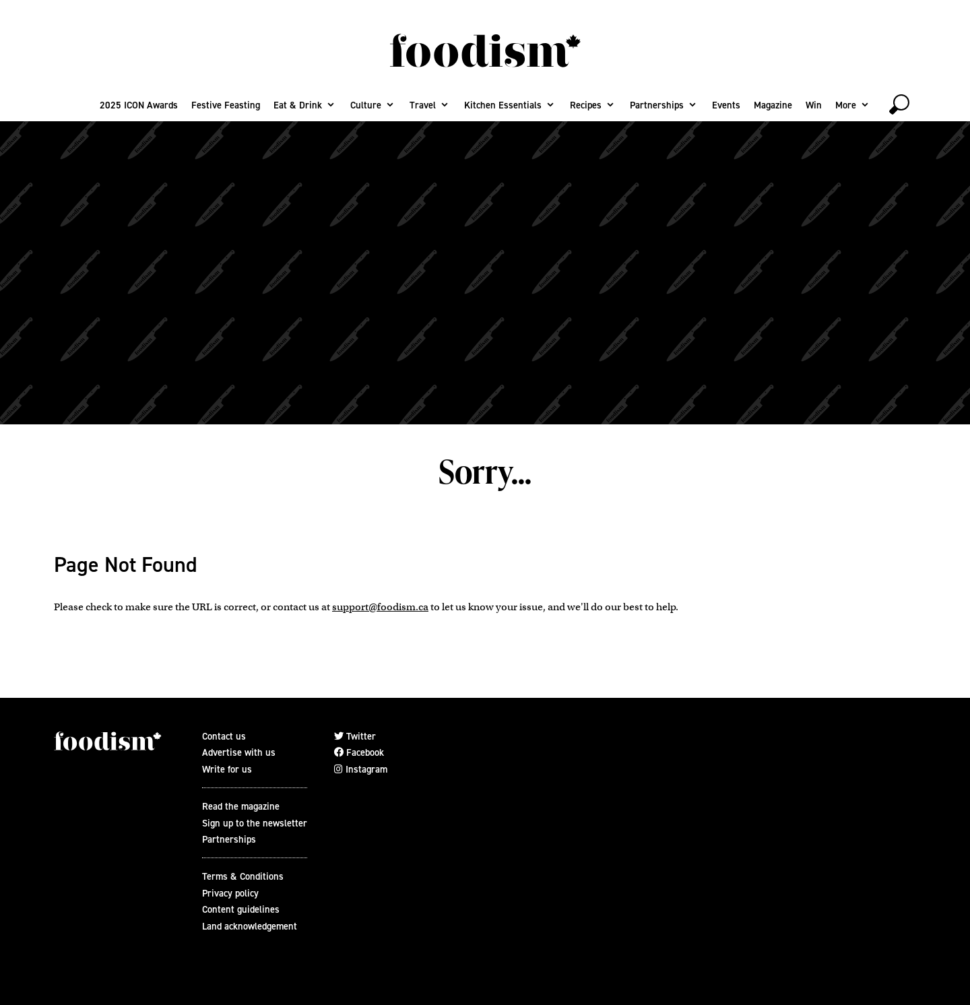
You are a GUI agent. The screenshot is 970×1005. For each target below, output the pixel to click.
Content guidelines (241, 909)
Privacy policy (230, 893)
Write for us (227, 769)
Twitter (355, 736)
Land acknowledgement (249, 926)
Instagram (360, 769)
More (845, 105)
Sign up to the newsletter (254, 823)
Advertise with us (239, 752)
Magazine (773, 105)
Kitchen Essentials (503, 105)
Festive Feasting (225, 105)
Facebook (359, 752)
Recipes (586, 105)
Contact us (224, 736)
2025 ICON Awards (139, 105)
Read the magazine (241, 806)
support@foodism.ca (380, 607)
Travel (423, 105)
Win (814, 105)
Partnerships (657, 105)
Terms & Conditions (243, 876)
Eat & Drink (297, 105)
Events (726, 105)
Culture (365, 105)
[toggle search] (899, 104)
